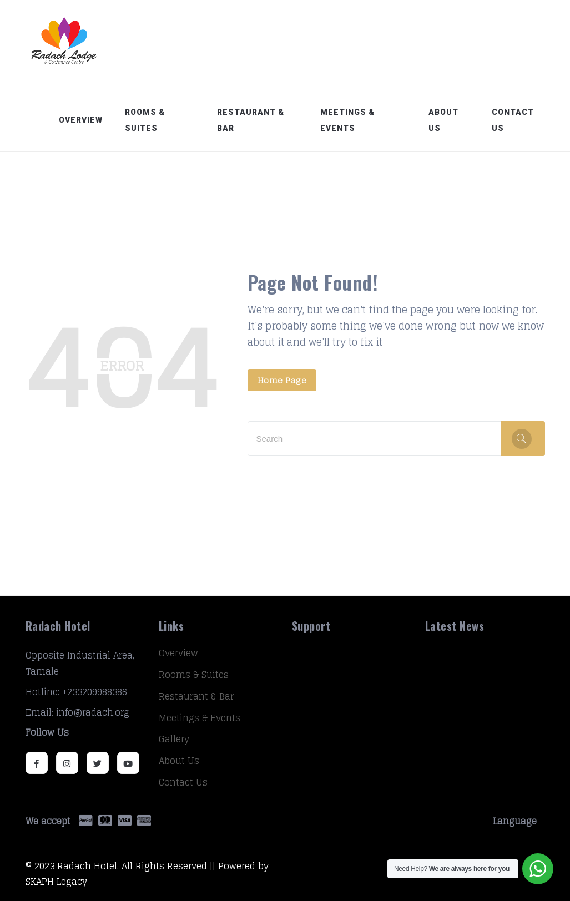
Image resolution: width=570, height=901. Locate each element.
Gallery (174, 739)
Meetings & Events (347, 120)
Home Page (282, 380)
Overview (81, 119)
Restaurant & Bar (250, 120)
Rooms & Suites (145, 120)
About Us (443, 120)
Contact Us (513, 120)
